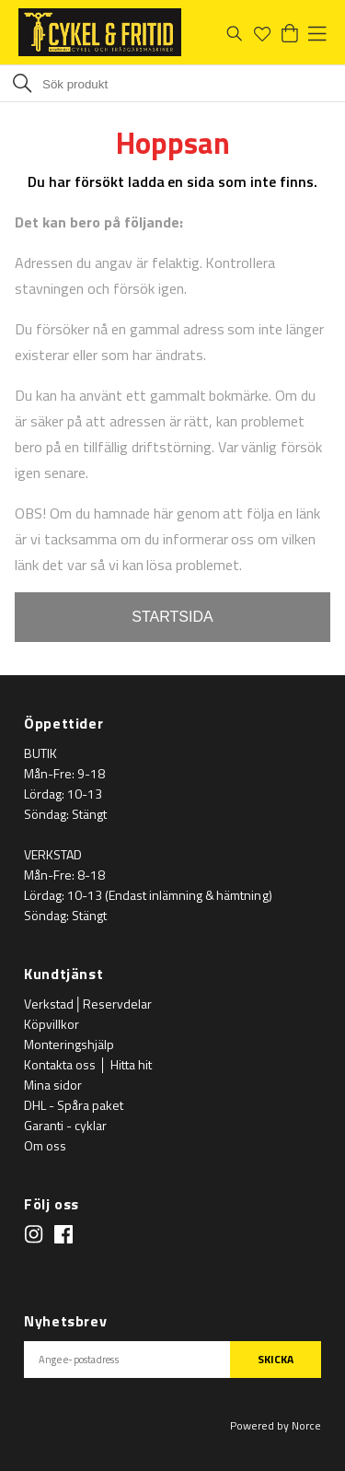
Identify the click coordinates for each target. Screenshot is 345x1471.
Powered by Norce (275, 1425)
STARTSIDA (172, 617)
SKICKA (275, 1359)
